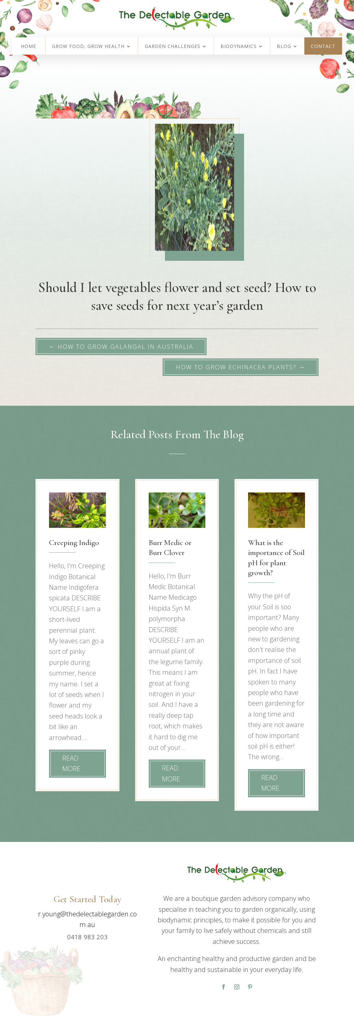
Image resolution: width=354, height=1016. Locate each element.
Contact (323, 46)
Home (28, 46)
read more (71, 763)
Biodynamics (239, 46)
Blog (284, 46)
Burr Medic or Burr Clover (170, 547)
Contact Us (67, 956)
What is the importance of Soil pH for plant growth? (276, 557)
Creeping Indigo (74, 542)
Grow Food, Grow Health (88, 46)
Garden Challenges (172, 46)
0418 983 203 (87, 937)
